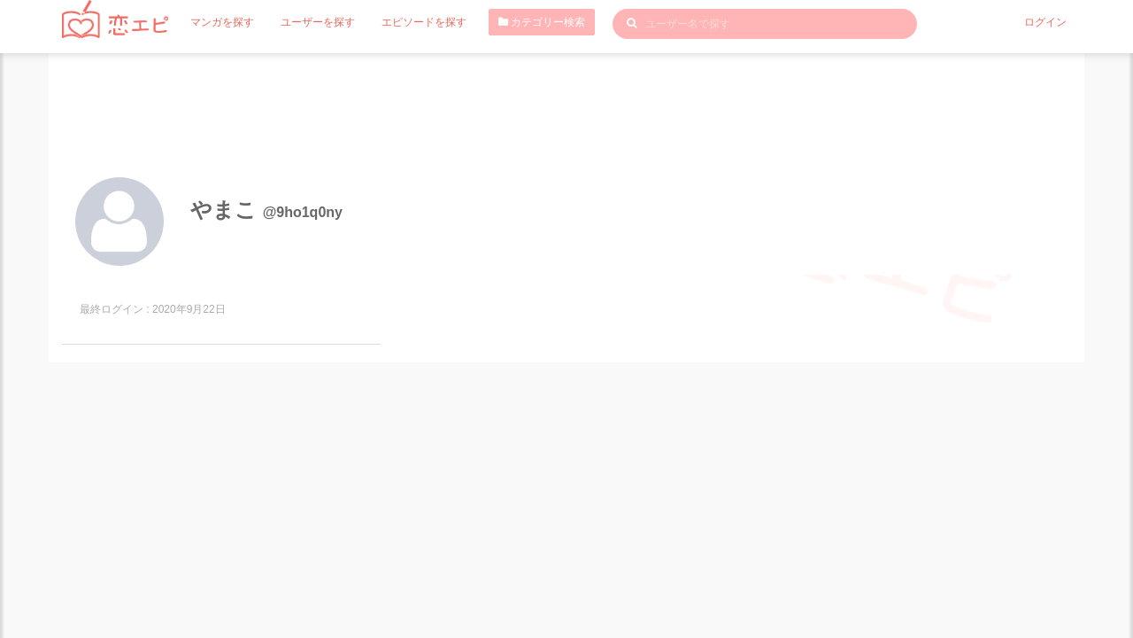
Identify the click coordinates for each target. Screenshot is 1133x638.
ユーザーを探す (318, 22)
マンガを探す (222, 22)
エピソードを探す (424, 22)
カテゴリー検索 (541, 22)
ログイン (1045, 22)
